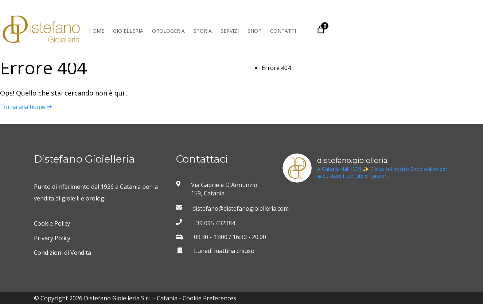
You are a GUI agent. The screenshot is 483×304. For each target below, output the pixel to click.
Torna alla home (26, 107)
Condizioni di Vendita (62, 252)
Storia (203, 30)
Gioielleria (128, 30)
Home (96, 30)
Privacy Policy (52, 238)
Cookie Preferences (209, 298)
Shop (254, 30)
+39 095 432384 (213, 223)
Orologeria (168, 30)
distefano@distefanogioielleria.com (231, 208)
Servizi (230, 30)
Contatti (283, 30)
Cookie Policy (52, 223)
